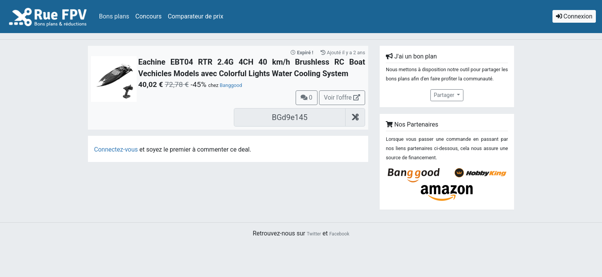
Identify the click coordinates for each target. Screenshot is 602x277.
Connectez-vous (116, 149)
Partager (445, 95)
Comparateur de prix (195, 16)
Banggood (231, 85)
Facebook (339, 234)
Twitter (314, 234)
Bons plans (114, 16)
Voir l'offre (342, 97)
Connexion (574, 16)
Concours (149, 16)
